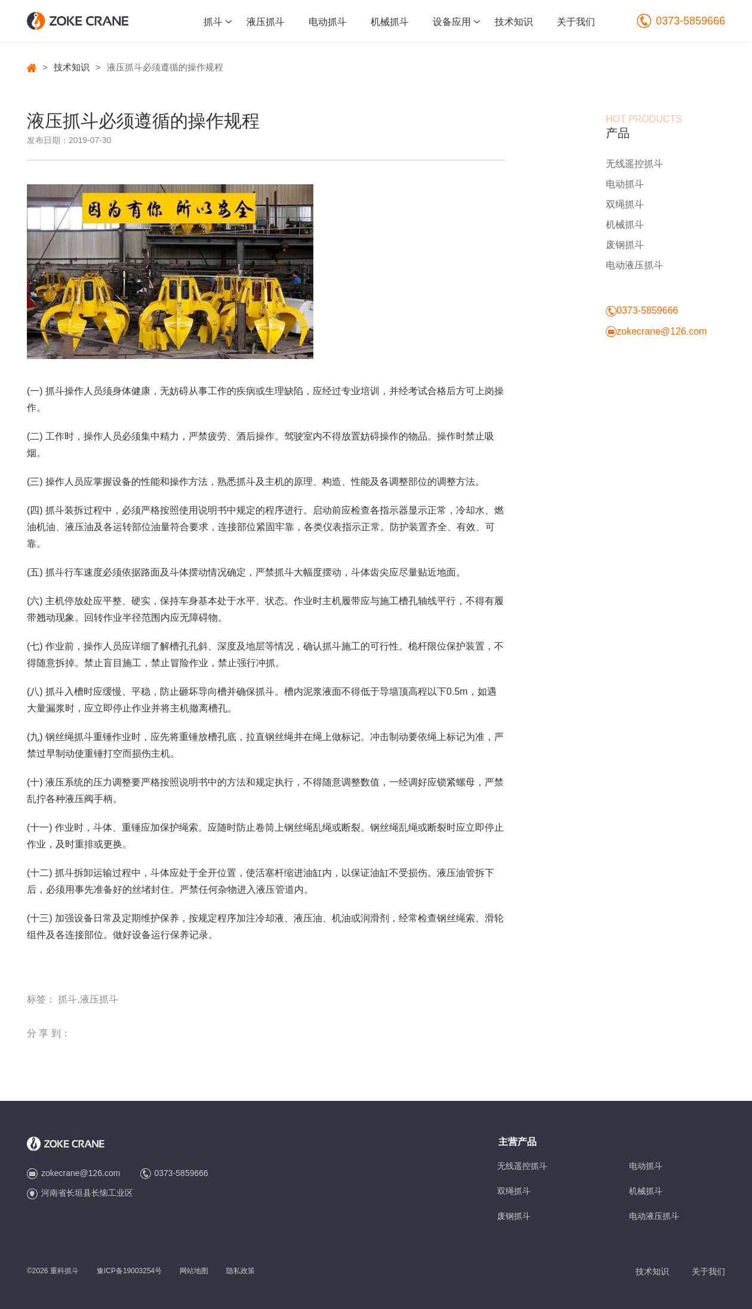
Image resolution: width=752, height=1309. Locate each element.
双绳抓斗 (625, 204)
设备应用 (452, 22)
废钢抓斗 (625, 245)
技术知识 (514, 22)
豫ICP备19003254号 (129, 1271)
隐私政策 (240, 1271)
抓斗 (213, 22)
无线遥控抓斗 (634, 164)
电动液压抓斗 (634, 265)
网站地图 (194, 1271)
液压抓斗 (265, 22)
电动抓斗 (328, 22)
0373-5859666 (681, 21)
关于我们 (576, 22)
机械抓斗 (390, 22)
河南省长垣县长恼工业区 (87, 1192)
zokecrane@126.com (662, 331)
